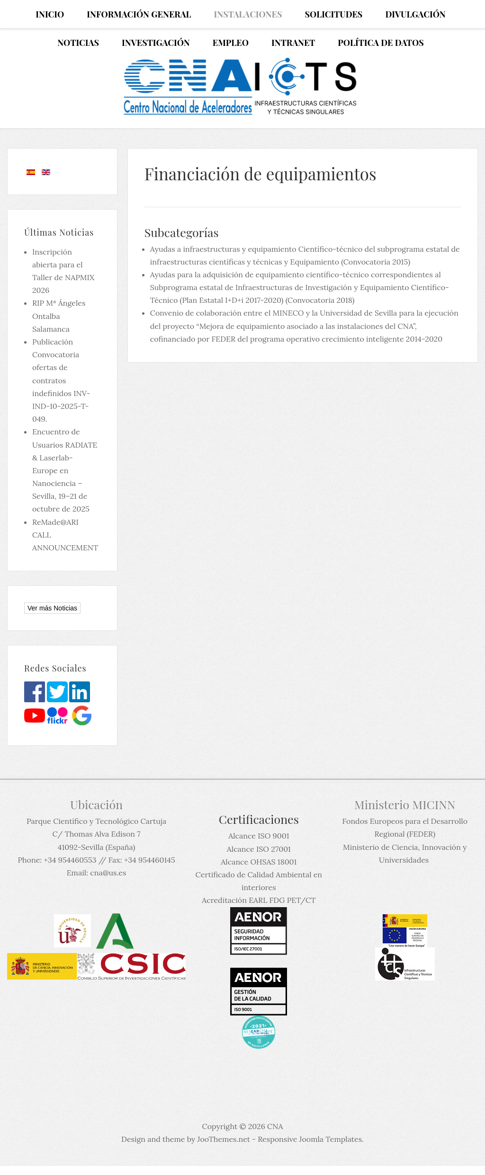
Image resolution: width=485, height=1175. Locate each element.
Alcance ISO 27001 (259, 849)
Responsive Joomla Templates (310, 1139)
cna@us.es (108, 872)
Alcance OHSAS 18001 (258, 861)
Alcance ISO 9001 (258, 835)
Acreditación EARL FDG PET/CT (258, 900)
